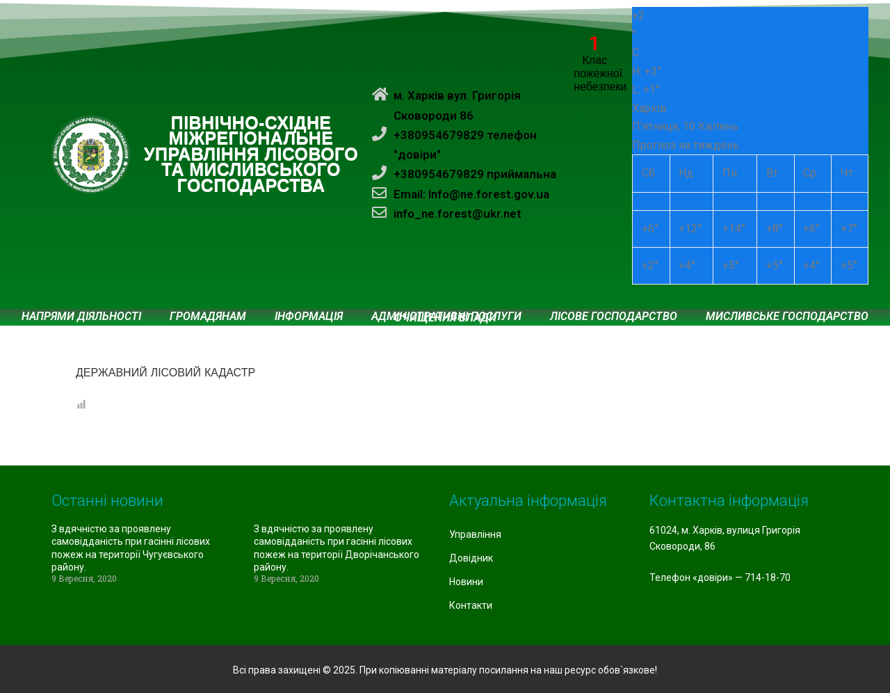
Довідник (471, 558)
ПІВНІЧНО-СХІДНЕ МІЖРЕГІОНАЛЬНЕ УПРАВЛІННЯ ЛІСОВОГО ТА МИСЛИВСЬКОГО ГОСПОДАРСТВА (251, 154)
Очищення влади (445, 318)
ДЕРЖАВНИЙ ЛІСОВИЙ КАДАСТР (165, 372)
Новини (466, 581)
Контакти (470, 605)
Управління (475, 534)
